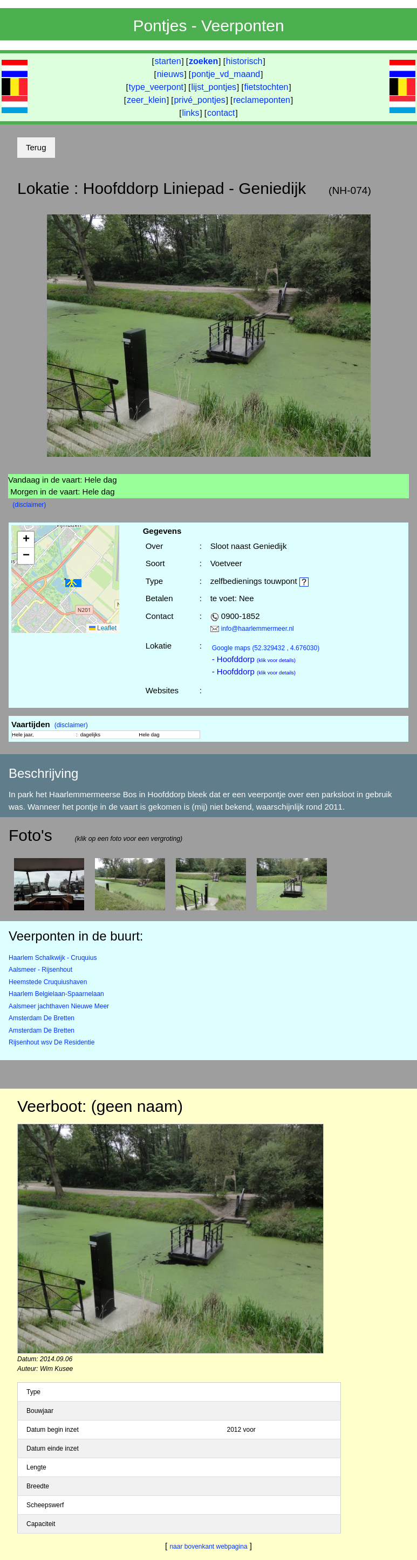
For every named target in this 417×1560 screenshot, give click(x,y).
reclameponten (261, 100)
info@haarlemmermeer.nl (257, 628)
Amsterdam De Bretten (41, 1018)
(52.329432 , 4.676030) (266, 648)
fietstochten (266, 87)
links (190, 112)
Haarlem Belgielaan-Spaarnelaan (56, 994)
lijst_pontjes (213, 87)
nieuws (170, 74)
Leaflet (103, 628)
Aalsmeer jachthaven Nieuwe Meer (59, 1006)
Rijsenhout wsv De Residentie (51, 1042)
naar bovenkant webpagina (208, 1546)
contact (221, 112)
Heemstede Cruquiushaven (48, 982)
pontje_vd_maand (226, 74)
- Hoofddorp (254, 659)
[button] (73, 583)
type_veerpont (156, 87)
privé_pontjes (199, 100)
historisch (244, 61)
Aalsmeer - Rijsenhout (40, 969)
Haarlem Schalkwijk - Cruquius (53, 958)
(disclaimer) (29, 505)
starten (168, 61)
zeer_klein (146, 100)
